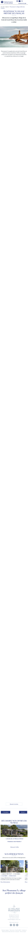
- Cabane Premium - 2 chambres (10, 874)
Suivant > (23, 812)
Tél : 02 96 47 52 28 (14, 918)
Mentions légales (5, 930)
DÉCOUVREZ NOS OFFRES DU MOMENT (14, 822)
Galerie (7, 6)
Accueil (2, 6)
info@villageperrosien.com (14, 919)
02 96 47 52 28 (22, 3)
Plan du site (12, 930)
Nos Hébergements (14, 854)
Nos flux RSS (18, 930)
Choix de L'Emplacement (14, 839)
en (22, 1)
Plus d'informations (5, 882)
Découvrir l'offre (14, 847)
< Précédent (5, 812)
